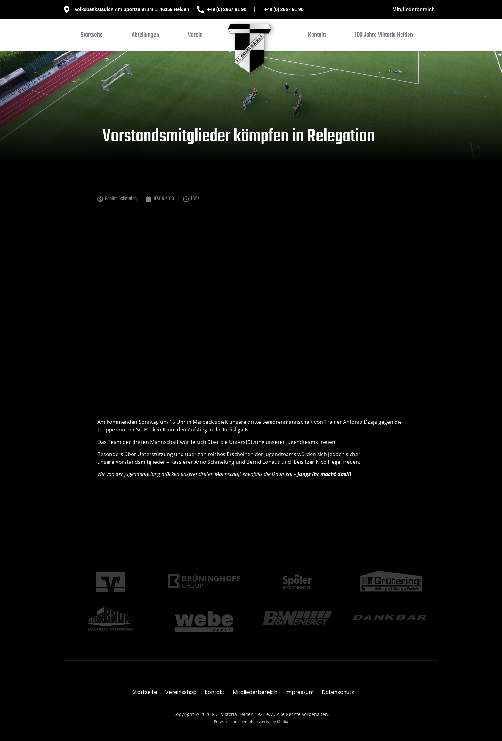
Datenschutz (338, 692)
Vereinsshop (181, 692)
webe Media (277, 721)
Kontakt (215, 692)
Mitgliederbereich (414, 9)
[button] (145, 36)
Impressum (299, 692)
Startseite (144, 692)
